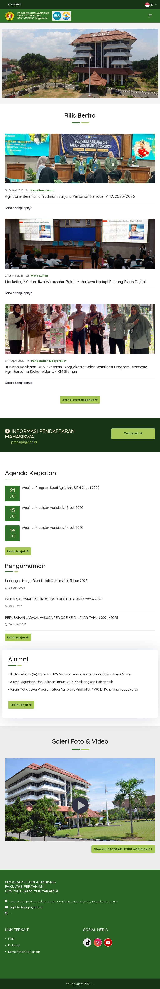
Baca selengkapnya (18, 208)
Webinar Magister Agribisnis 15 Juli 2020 (52, 508)
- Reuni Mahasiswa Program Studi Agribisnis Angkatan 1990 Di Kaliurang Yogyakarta (73, 689)
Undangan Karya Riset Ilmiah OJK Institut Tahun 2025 (46, 581)
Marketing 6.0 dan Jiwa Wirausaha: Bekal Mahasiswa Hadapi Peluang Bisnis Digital (75, 281)
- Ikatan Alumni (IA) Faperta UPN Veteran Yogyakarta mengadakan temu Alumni (70, 674)
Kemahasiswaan (42, 190)
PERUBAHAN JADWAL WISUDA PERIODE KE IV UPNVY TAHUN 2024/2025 (61, 618)
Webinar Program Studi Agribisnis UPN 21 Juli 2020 (61, 488)
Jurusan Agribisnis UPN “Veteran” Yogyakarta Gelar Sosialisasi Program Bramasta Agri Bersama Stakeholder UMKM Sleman (76, 369)
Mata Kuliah (39, 275)
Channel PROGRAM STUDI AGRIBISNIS (123, 849)
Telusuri (133, 433)
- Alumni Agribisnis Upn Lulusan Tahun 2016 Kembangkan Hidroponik (60, 682)
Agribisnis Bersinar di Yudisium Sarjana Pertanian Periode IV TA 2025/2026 (70, 196)
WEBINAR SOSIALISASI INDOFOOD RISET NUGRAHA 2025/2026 (53, 599)
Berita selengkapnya (80, 399)
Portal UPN (14, 4)
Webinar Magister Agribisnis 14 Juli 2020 (52, 527)
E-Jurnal (14, 945)
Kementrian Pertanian (24, 952)
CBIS (11, 939)
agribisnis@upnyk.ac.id (26, 907)
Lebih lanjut (18, 551)
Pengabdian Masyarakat (48, 361)
